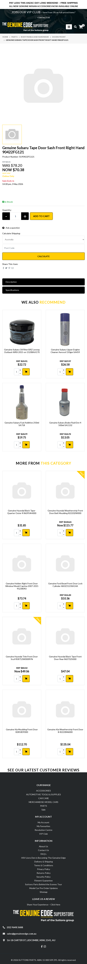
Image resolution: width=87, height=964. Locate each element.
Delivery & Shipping (43, 861)
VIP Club (43, 833)
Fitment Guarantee (43, 880)
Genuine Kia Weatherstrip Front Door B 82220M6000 (65, 730)
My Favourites (43, 826)
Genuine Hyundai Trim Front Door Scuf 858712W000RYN (22, 657)
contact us (43, 17)
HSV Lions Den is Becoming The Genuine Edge (43, 857)
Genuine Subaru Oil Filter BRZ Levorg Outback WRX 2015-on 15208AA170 (22, 350)
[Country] (43, 239)
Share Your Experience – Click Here (43, 904)
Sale (43, 809)
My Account (43, 822)
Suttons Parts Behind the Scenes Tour (43, 884)
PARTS (43, 806)
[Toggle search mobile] (74, 27)
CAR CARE (43, 798)
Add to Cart (41, 216)
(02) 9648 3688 (15, 927)
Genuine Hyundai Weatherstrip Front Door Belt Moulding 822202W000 (65, 511)
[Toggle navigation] (69, 26)
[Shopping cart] (81, 27)
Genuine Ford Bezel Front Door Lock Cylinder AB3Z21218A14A (65, 584)
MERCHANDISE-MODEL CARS (43, 802)
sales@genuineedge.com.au (21, 933)
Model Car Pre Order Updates (43, 888)
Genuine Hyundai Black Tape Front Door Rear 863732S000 (65, 657)
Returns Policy (43, 873)
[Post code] (43, 248)
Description (11, 282)
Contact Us (43, 850)
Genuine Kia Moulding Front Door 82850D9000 (22, 730)
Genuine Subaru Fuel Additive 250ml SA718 (22, 423)
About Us (43, 846)
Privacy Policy (43, 869)
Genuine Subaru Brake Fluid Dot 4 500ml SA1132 (65, 423)
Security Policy (43, 876)
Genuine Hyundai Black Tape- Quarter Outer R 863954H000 (21, 511)
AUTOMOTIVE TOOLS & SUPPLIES (43, 794)
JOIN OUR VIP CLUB (26, 12)
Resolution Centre (43, 830)
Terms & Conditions (43, 865)
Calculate (43, 256)
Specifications (12, 290)
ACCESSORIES (43, 790)
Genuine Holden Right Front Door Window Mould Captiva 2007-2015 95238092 (21, 586)
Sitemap (43, 892)
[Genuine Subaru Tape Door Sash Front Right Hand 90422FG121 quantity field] (15, 216)
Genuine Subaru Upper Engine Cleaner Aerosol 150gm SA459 (65, 350)
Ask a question (11, 227)
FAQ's (43, 854)
